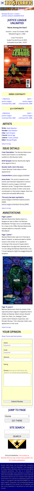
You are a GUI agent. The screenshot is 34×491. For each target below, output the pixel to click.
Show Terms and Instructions (12, 336)
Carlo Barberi (12, 131)
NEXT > (29, 99)
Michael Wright (11, 140)
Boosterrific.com (7, 14)
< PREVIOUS (6, 99)
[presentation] (17, 396)
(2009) (15, 204)
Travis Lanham (13, 138)
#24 (13, 16)
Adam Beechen (12, 128)
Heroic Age (11, 135)
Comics (16, 14)
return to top (6, 144)
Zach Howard (10, 133)
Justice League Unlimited (21, 176)
